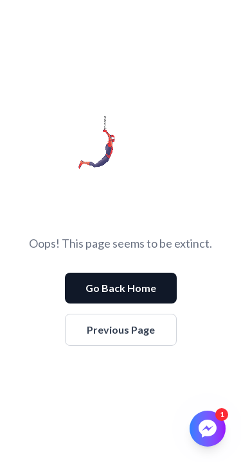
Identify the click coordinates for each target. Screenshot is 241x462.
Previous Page (121, 329)
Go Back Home (120, 288)
